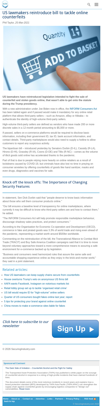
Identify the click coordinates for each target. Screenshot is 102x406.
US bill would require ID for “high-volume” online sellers (34, 292)
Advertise (39, 399)
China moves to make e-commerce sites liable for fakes (34, 305)
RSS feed (90, 399)
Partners (59, 399)
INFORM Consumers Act (83, 108)
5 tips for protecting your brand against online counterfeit (35, 301)
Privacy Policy (73, 399)
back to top (9, 401)
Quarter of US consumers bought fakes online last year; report (38, 297)
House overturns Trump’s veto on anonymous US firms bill (36, 279)
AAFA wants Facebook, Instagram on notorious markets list (36, 283)
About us (15, 399)
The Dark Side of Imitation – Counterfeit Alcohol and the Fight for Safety (38, 368)
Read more (24, 389)
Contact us (28, 399)
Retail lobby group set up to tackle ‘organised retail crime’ (35, 288)
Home (6, 399)
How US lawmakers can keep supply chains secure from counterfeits (41, 275)
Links (49, 399)
